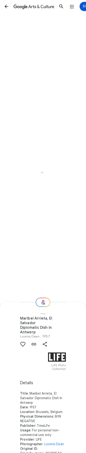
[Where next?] (43, 302)
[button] (6, 6)
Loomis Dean (30, 336)
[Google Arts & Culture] (34, 6)
